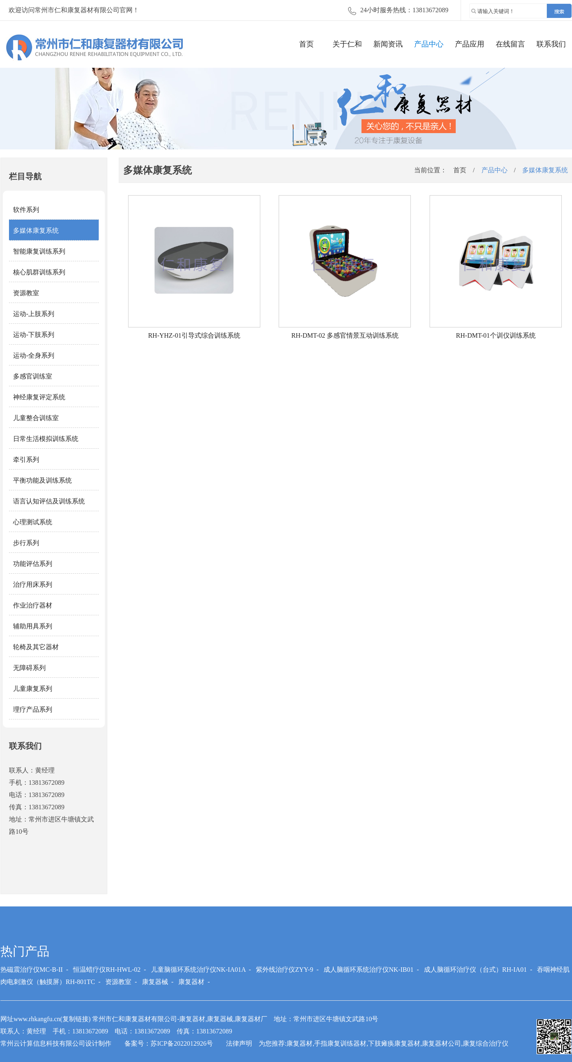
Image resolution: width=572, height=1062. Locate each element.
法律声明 (239, 1043)
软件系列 (26, 209)
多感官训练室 (32, 376)
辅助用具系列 (32, 626)
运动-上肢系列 (33, 313)
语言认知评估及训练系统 (49, 501)
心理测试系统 (32, 522)
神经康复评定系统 (39, 397)
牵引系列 (26, 459)
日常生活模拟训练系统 (45, 438)
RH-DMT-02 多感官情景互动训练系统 (345, 335)
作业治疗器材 (32, 605)
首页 (306, 44)
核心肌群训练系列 (39, 272)
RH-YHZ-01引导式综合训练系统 (194, 335)
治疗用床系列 (32, 584)
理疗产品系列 (32, 709)
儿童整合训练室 (36, 417)
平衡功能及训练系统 (42, 480)
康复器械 (155, 981)
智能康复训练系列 (39, 251)
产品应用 (469, 44)
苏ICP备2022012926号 (182, 1043)
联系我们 (551, 44)
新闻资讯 (388, 44)
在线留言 (510, 44)
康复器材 (191, 981)
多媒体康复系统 (36, 230)
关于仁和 (347, 44)
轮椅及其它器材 (36, 646)
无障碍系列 (29, 667)
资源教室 (26, 292)
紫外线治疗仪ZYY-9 (284, 969)
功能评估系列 (32, 563)
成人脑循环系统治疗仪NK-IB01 (368, 969)
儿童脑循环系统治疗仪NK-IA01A (198, 969)
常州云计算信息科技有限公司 (42, 1043)
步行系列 (26, 542)
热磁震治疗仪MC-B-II (31, 969)
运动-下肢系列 (33, 334)
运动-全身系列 (33, 355)
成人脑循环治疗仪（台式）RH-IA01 (475, 969)
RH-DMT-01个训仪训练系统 (496, 335)
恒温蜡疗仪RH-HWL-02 (106, 969)
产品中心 (428, 44)
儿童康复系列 (32, 688)
